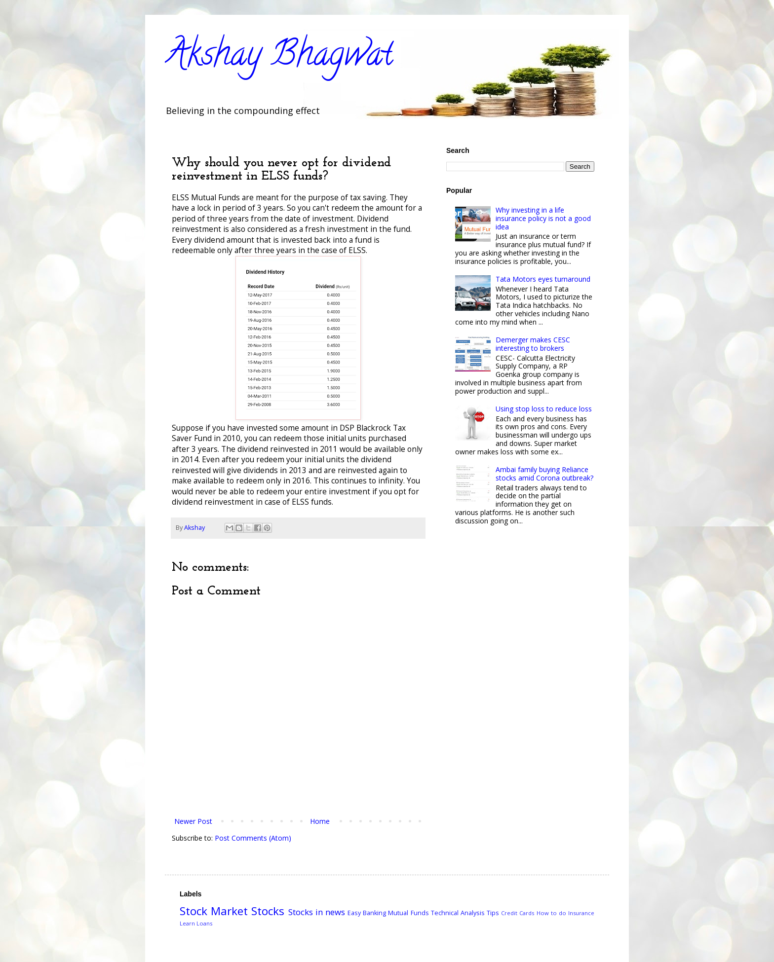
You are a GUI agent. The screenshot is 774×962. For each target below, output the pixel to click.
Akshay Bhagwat (279, 57)
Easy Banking (367, 913)
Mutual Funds (408, 913)
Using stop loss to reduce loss (544, 408)
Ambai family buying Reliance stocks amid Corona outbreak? (544, 473)
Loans (204, 923)
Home (320, 821)
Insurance (581, 913)
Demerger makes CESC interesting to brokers (533, 344)
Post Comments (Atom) (253, 838)
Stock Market (214, 911)
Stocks (267, 911)
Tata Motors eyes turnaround (543, 279)
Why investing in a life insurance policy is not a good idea (543, 218)
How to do (551, 913)
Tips (493, 913)
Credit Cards (517, 913)
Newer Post (193, 821)
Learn (187, 923)
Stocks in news (316, 912)
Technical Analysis (458, 913)
